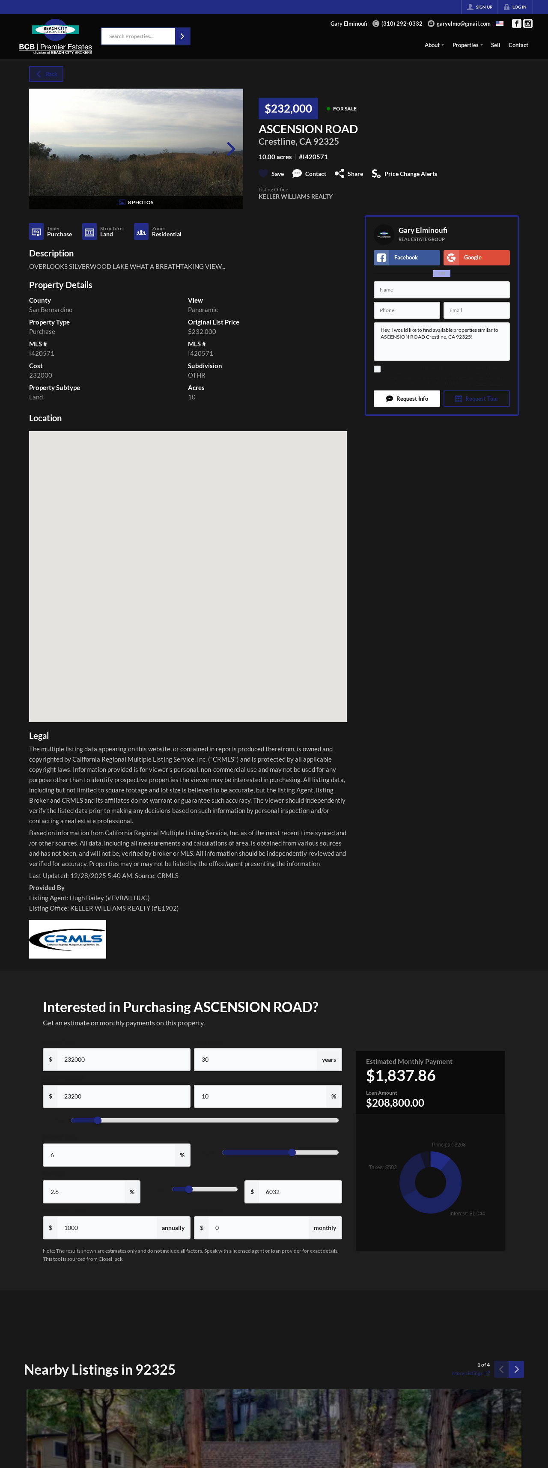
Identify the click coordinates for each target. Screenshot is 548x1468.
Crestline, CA (285, 141)
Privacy (497, 383)
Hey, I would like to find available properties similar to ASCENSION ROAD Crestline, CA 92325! (442, 341)
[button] (182, 36)
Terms (481, 383)
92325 (326, 141)
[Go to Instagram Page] (528, 23)
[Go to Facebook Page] (516, 23)
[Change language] (499, 23)
